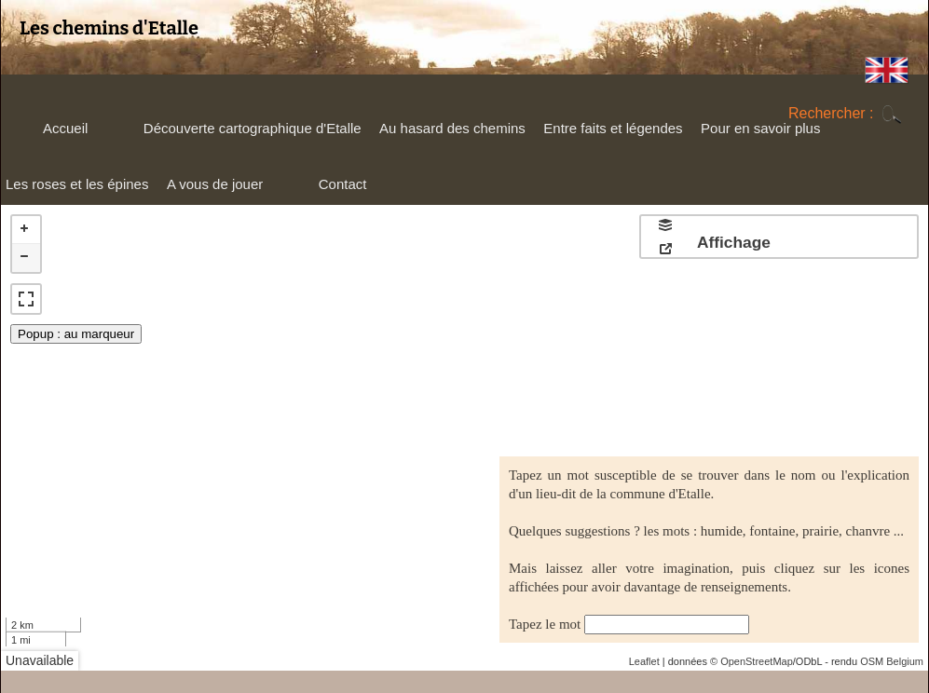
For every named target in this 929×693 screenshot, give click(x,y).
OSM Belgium (891, 661)
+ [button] (26, 230)
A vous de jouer (212, 188)
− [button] (26, 258)
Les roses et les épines (74, 188)
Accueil (65, 128)
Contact (343, 184)
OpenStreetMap (756, 661)
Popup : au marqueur (76, 334)
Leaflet (644, 661)
